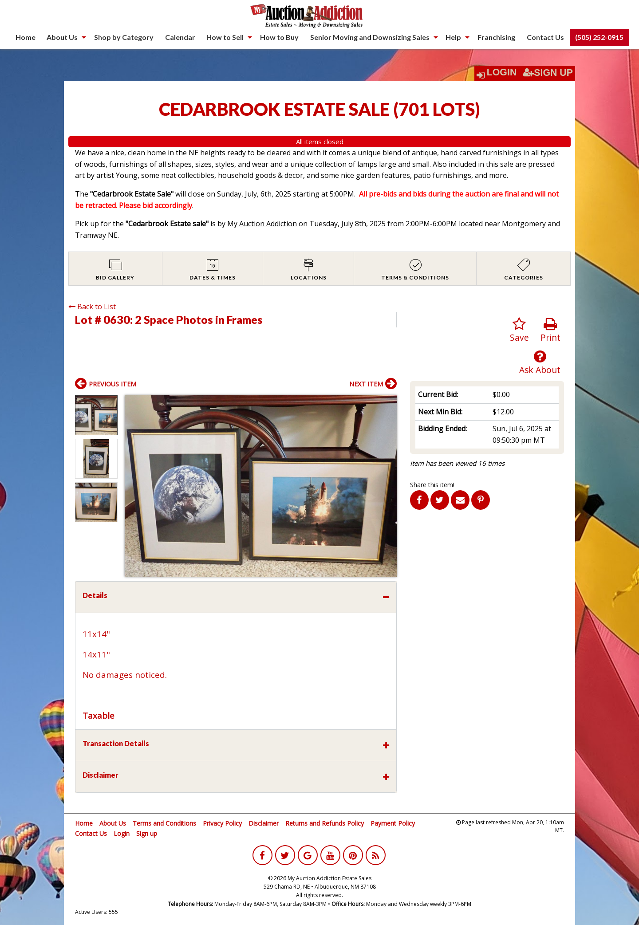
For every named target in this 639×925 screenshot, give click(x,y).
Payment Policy (393, 823)
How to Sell (225, 37)
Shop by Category (124, 37)
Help (453, 37)
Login (502, 72)
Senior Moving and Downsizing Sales (370, 37)
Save (519, 330)
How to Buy (279, 37)
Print (550, 330)
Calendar (180, 37)
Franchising (496, 37)
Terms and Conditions (164, 823)
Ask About (539, 363)
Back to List (92, 306)
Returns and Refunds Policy (324, 823)
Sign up (146, 833)
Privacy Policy (222, 823)
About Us (62, 37)
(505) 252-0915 (599, 37)
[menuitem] (25, 37)
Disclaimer (263, 823)
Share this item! (432, 484)
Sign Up (548, 72)
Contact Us (545, 37)
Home (26, 37)
